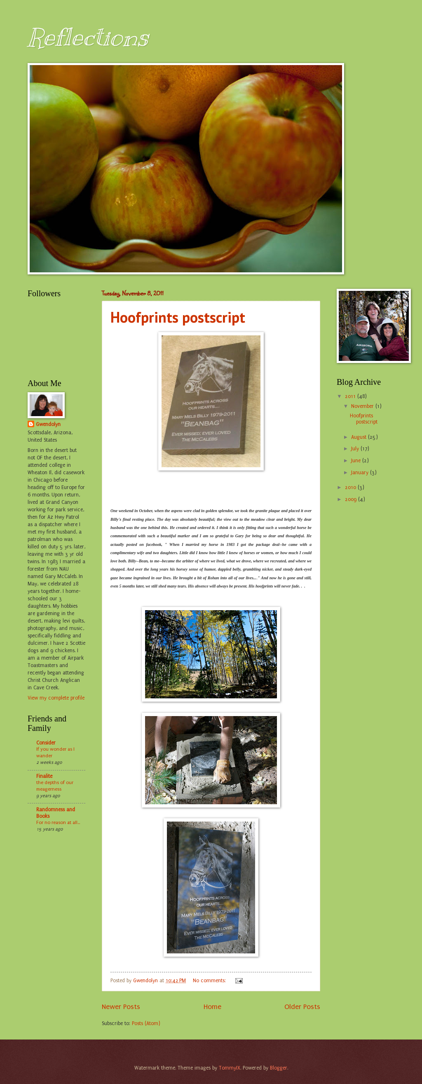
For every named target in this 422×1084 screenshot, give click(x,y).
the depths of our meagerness (54, 786)
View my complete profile (56, 698)
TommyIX (229, 1068)
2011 (351, 396)
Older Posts (302, 1006)
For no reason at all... (58, 822)
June (356, 461)
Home (212, 1006)
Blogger (278, 1068)
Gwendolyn (48, 424)
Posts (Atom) (146, 1023)
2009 (351, 499)
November (363, 406)
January (360, 472)
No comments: (210, 980)
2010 (351, 487)
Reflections (88, 37)
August (359, 437)
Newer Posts (121, 1006)
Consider (46, 743)
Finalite (44, 776)
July (356, 449)
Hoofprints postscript (177, 317)
